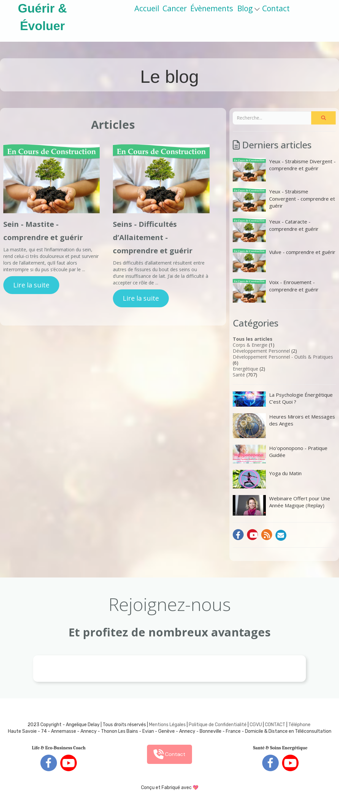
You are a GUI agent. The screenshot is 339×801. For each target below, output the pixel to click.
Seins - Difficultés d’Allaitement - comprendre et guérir (152, 237)
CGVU (256, 724)
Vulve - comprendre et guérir (284, 260)
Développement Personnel (261, 351)
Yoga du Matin (267, 479)
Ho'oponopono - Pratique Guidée (280, 454)
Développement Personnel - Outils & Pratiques (283, 357)
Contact (276, 8)
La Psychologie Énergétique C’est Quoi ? (283, 399)
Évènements (211, 8)
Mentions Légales (167, 724)
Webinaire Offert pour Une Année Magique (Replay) (281, 505)
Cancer (175, 8)
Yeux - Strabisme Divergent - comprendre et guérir (284, 169)
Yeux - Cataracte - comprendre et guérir (275, 230)
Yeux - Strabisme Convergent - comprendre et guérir (284, 200)
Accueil (146, 8)
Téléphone (299, 724)
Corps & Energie (250, 345)
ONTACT (276, 724)
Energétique (245, 369)
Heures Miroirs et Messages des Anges (284, 425)
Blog (248, 8)
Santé (239, 375)
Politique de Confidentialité (218, 724)
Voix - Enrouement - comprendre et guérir (275, 290)
